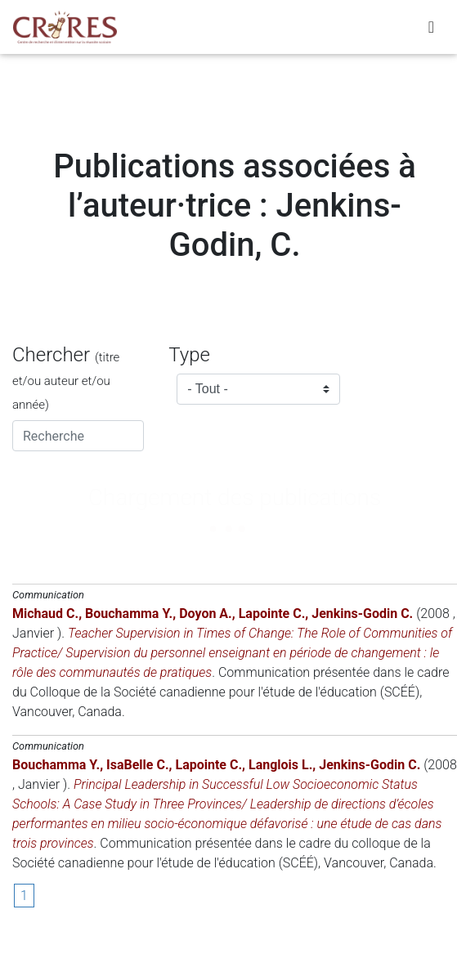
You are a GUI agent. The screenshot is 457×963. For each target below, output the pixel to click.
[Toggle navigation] (431, 27)
